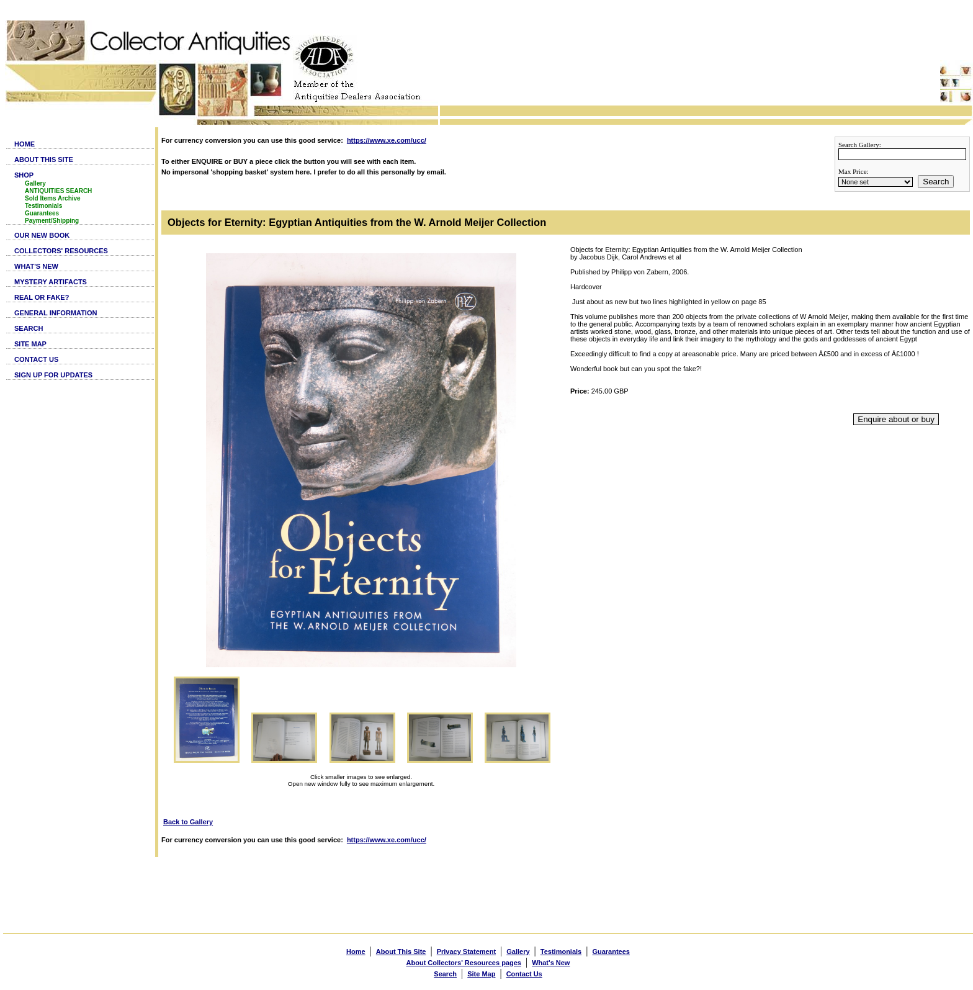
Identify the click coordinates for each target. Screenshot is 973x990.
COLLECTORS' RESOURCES (61, 250)
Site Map (481, 974)
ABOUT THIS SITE (43, 159)
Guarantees (42, 213)
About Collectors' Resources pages (463, 962)
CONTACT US (36, 359)
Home (355, 951)
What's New (551, 962)
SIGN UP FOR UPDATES (53, 375)
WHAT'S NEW (36, 266)
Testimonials (43, 205)
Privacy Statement (466, 951)
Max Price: (853, 171)
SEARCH (28, 328)
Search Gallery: (859, 144)
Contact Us (524, 974)
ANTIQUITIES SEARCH (58, 190)
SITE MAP (30, 344)
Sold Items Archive (53, 198)
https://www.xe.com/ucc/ (386, 140)
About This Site (401, 951)
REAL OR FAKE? (41, 297)
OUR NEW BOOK (42, 235)
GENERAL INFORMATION (55, 313)
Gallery (35, 183)
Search (936, 181)
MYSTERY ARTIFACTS (50, 282)
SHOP (24, 175)
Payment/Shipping (52, 220)
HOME (24, 144)
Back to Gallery (188, 822)
